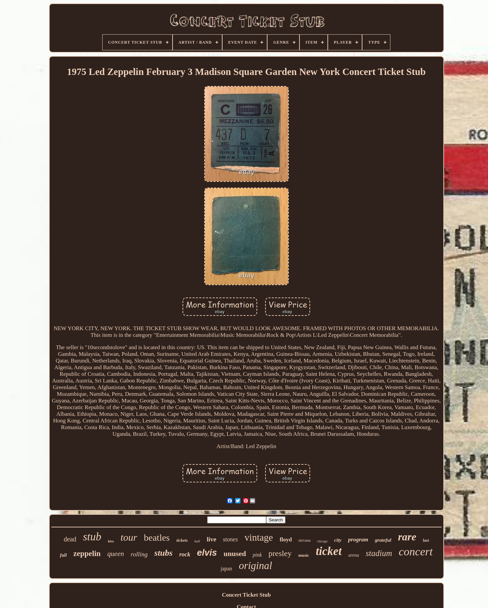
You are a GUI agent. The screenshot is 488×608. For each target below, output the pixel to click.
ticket (329, 551)
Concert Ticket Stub (246, 595)
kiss (111, 541)
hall (197, 541)
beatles (157, 537)
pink (257, 555)
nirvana (304, 540)
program (358, 539)
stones (230, 539)
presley (279, 553)
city (337, 540)
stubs (163, 553)
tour (129, 537)
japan (226, 568)
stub (92, 537)
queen (115, 554)
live (212, 539)
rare (407, 537)
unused (235, 553)
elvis (207, 553)
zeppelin (87, 553)
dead (70, 539)
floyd (285, 539)
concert (416, 551)
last (426, 540)
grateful (383, 540)
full (63, 555)
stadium (379, 553)
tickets (182, 540)
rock (184, 554)
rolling (139, 554)
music (303, 555)
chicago (322, 541)
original (255, 565)
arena (353, 555)
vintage (258, 537)
